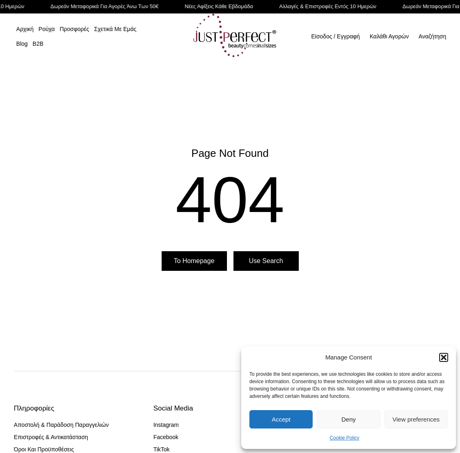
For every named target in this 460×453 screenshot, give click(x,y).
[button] (444, 357)
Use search (266, 260)
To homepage (194, 260)
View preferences (416, 419)
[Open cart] (389, 36)
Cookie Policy (345, 438)
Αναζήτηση (433, 36)
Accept (281, 419)
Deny (348, 419)
